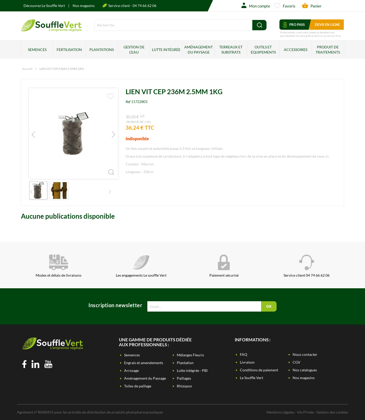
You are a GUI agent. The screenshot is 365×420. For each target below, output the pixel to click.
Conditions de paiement (259, 370)
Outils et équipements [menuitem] (263, 49)
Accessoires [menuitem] (295, 49)
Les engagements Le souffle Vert (141, 266)
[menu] (182, 50)
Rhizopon (184, 386)
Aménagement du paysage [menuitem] (198, 49)
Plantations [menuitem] (101, 49)
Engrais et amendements (143, 362)
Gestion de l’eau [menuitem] (134, 49)
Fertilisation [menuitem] (69, 49)
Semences (132, 355)
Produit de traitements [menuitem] (328, 49)
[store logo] (51, 29)
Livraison (247, 362)
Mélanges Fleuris (190, 355)
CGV (296, 362)
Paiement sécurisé (224, 266)
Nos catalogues (305, 370)
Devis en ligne (327, 25)
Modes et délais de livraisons (58, 266)
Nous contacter (305, 354)
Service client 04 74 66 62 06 (307, 266)
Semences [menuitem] (37, 49)
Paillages (184, 378)
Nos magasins (84, 5)
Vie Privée (305, 412)
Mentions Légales (280, 412)
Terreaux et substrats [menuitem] (230, 49)
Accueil (27, 69)
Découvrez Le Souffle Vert (45, 5)
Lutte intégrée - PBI (192, 370)
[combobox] (173, 25)
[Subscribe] (269, 306)
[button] (107, 168)
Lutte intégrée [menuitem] (166, 49)
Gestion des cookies (332, 412)
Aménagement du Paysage (145, 378)
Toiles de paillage (137, 386)
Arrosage (131, 370)
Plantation (185, 362)
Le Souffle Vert (251, 377)
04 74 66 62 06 (144, 5)
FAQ (243, 354)
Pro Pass (294, 24)
